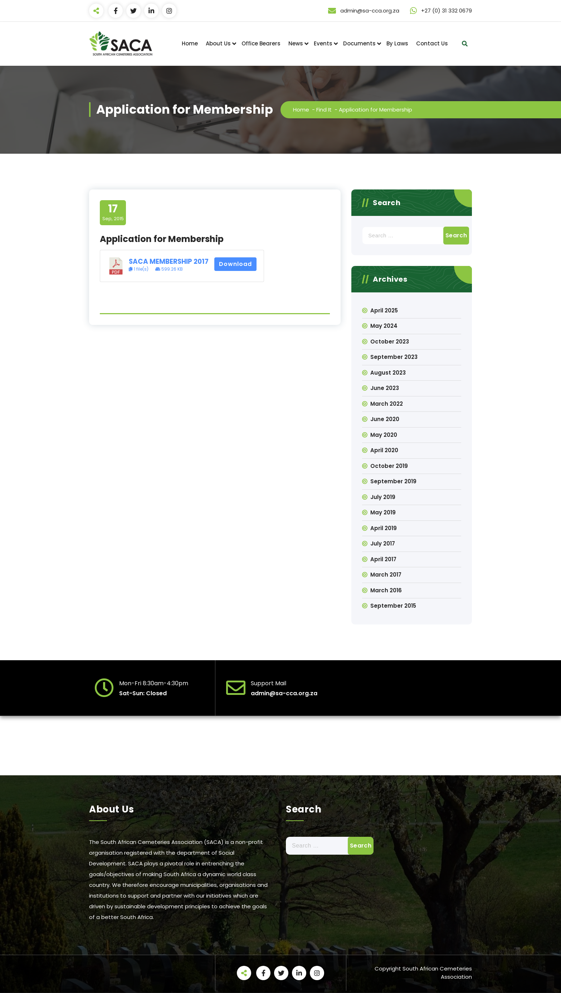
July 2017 (382, 543)
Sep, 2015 (113, 212)
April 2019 (383, 528)
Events (323, 43)
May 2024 (383, 326)
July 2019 (382, 497)
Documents (359, 43)
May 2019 (383, 512)
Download (235, 264)
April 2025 (384, 310)
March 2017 (385, 574)
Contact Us (432, 43)
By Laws (397, 43)
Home (190, 43)
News (295, 43)
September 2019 (393, 481)
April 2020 (384, 450)
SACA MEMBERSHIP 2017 (169, 261)
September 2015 (393, 605)
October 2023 (389, 341)
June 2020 (384, 419)
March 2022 (386, 403)
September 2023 (394, 357)
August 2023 (388, 372)
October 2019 (389, 466)
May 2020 (383, 435)
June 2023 (384, 388)
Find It (324, 109)
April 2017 (383, 559)
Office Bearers (261, 43)
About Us (218, 43)
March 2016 (386, 590)
